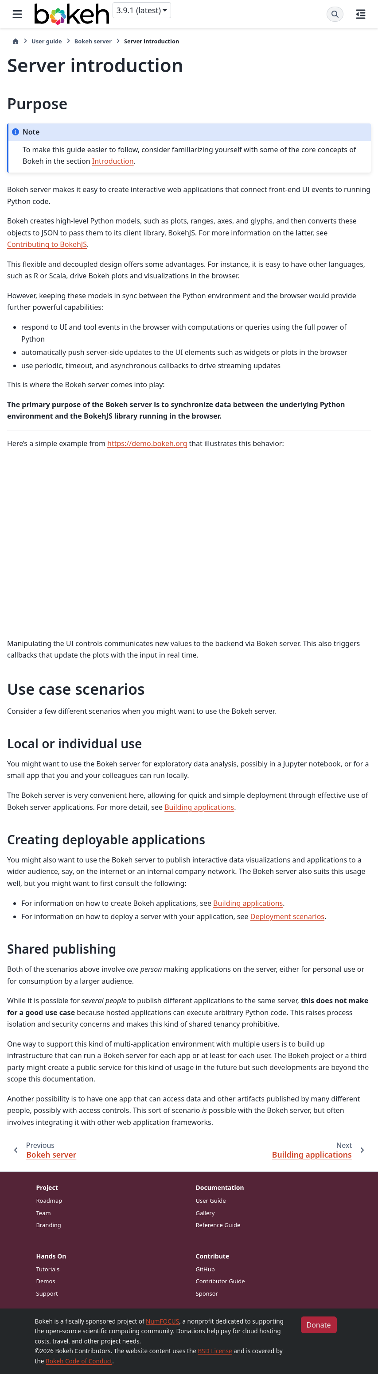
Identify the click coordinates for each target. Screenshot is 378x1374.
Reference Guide (218, 1225)
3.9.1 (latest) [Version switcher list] (139, 10)
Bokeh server (93, 41)
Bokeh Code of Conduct (79, 1361)
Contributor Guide (220, 1281)
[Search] (335, 14)
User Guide (211, 1201)
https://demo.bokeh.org (147, 443)
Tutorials (48, 1269)
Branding (48, 1225)
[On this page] (361, 14)
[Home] (15, 41)
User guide (46, 41)
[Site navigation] (17, 14)
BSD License (215, 1351)
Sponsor (207, 1293)
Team (43, 1213)
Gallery (205, 1213)
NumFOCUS (162, 1321)
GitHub (205, 1269)
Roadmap (49, 1201)
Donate (319, 1325)
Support (47, 1293)
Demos (45, 1281)
